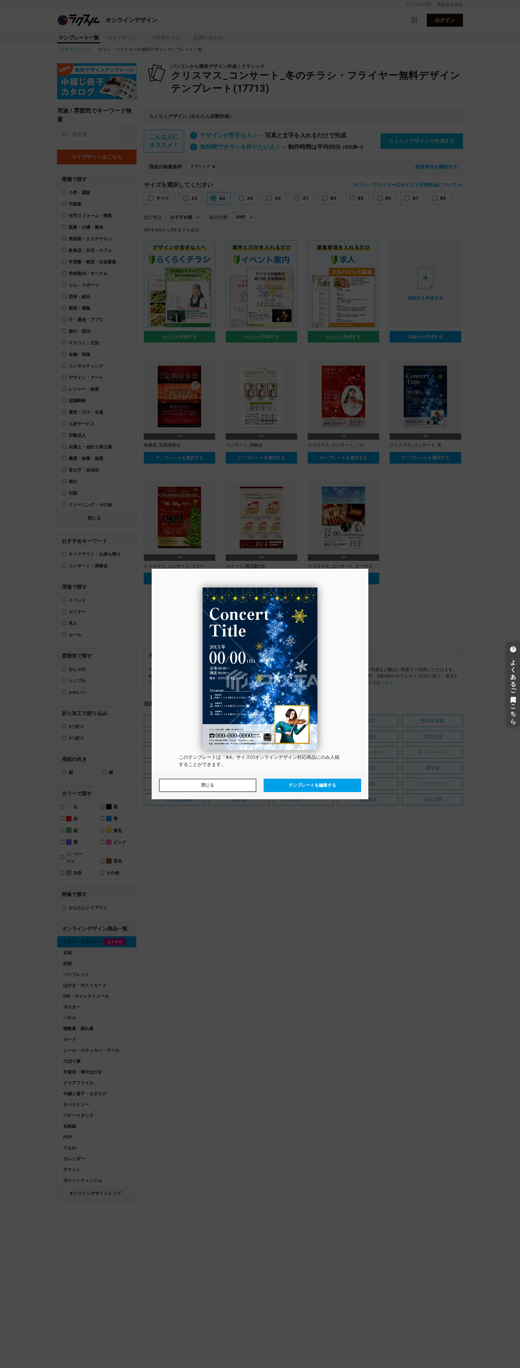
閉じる (207, 785)
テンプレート (202, 757)
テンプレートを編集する (312, 785)
